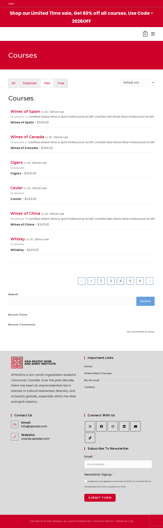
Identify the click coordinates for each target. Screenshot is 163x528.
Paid (47, 83)
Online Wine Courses (98, 373)
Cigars (16, 162)
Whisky (17, 239)
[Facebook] (101, 426)
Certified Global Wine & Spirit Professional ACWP (61, 117)
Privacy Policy (103, 521)
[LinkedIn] (124, 426)
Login (11, 3)
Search (13, 294)
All (13, 83)
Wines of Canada (27, 137)
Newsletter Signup (98, 474)
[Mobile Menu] (151, 33)
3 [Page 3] (111, 281)
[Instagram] (113, 426)
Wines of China (25, 213)
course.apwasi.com (35, 439)
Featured (29, 83)
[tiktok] (90, 438)
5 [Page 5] (130, 281)
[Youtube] (135, 426)
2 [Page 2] (101, 281)
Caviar (16, 188)
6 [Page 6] (140, 281)
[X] (90, 426)
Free (61, 83)
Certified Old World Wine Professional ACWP (124, 117)
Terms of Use (124, 521)
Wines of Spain (25, 111)
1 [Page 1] (91, 281)
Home (88, 366)
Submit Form (100, 498)
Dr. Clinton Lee (54, 112)
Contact (89, 387)
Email (88, 456)
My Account (91, 380)
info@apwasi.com (34, 426)
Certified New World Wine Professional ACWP (125, 142)
